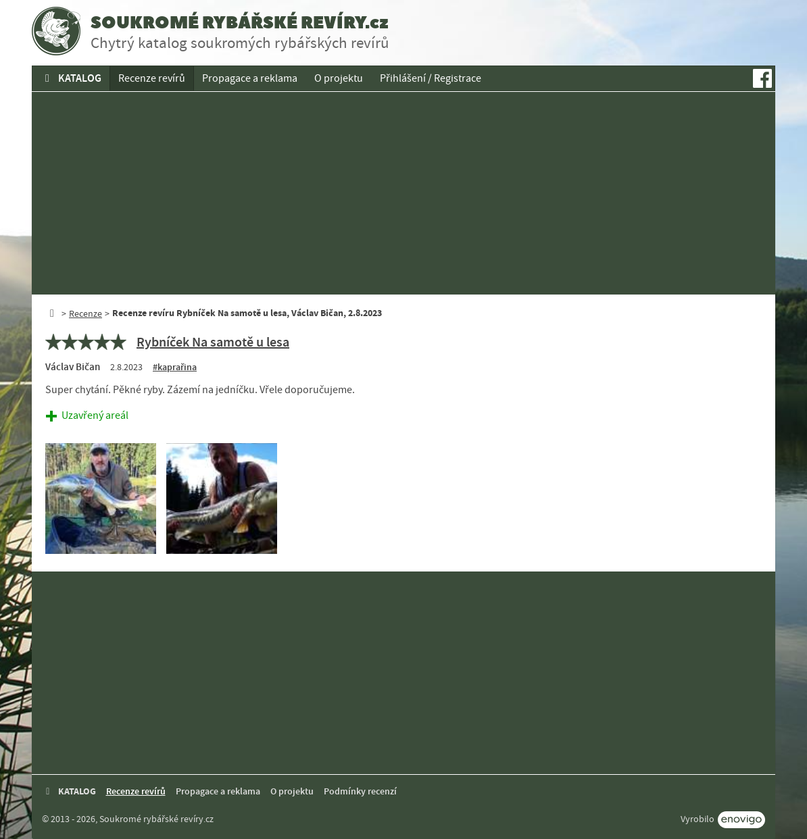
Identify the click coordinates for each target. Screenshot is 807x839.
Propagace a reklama (249, 78)
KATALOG (71, 78)
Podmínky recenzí (360, 791)
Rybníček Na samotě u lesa (213, 342)
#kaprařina (175, 367)
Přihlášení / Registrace (430, 78)
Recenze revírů (151, 78)
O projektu (338, 78)
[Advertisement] (403, 193)
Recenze (85, 313)
